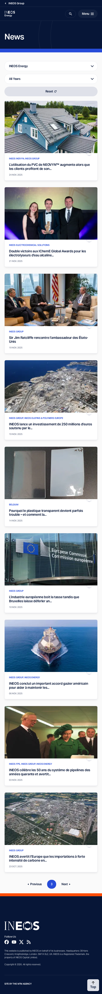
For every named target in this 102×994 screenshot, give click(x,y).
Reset (51, 91)
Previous (36, 885)
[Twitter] (21, 942)
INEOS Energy (18, 66)
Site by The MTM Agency (18, 984)
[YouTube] (14, 942)
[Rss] (29, 942)
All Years (14, 79)
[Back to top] (93, 985)
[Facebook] (6, 942)
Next (67, 885)
